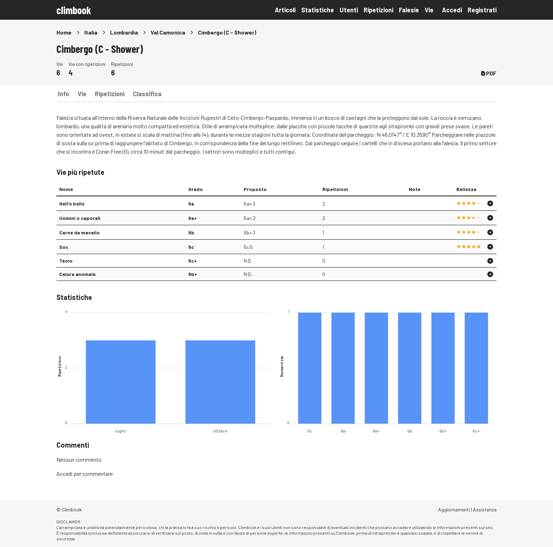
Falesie (409, 10)
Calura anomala (77, 274)
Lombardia (124, 32)
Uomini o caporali (80, 218)
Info (63, 94)
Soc (63, 247)
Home (64, 32)
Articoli (285, 10)
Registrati (482, 10)
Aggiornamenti (454, 509)
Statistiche (317, 10)
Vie (429, 10)
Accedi (452, 10)
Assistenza (485, 509)
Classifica (147, 94)
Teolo (66, 261)
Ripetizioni (378, 10)
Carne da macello (79, 232)
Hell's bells (72, 204)
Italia (90, 32)
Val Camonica (168, 32)
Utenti (349, 10)
